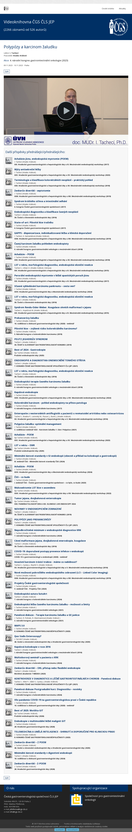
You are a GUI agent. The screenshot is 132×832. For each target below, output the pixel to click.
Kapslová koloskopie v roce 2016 (32, 646)
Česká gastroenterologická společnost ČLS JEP (31, 796)
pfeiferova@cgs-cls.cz (18, 809)
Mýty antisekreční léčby (27, 169)
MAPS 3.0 (19, 625)
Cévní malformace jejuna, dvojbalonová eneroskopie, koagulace (50, 540)
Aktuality (122, 8)
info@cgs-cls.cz (16, 812)
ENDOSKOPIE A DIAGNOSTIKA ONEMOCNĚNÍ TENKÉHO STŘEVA (49, 360)
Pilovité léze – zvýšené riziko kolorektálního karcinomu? (45, 328)
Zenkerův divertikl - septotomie (32, 190)
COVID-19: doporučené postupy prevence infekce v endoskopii (49, 551)
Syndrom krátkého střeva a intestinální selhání (40, 201)
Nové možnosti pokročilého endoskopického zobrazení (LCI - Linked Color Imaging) (61, 572)
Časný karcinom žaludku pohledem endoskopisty (41, 243)
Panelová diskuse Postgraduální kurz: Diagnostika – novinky (48, 689)
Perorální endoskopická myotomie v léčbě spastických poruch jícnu (51, 275)
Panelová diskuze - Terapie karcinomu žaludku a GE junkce (47, 614)
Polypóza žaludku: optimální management (37, 423)
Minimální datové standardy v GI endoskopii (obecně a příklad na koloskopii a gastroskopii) (65, 455)
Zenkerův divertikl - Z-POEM (30, 763)
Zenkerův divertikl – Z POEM (30, 742)
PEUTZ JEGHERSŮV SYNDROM (30, 339)
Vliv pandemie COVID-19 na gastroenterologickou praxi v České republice (55, 699)
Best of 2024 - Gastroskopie (29, 349)
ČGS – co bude (22, 477)
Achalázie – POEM (24, 254)
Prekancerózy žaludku (26, 317)
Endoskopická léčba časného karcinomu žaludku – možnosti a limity (52, 604)
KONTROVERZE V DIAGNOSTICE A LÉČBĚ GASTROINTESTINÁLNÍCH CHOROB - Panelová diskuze (67, 678)
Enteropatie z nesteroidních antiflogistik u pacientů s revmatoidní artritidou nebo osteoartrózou (69, 413)
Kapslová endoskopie (26, 392)
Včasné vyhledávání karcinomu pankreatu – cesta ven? (44, 286)
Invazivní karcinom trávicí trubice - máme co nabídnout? (45, 561)
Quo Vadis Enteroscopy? (27, 636)
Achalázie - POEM (24, 434)
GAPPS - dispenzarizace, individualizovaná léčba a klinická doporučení (52, 233)
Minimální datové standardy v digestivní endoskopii (43, 752)
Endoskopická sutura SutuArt (30, 593)
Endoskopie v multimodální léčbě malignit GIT (40, 721)
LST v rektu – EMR (24, 445)
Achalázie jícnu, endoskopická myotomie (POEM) (41, 158)
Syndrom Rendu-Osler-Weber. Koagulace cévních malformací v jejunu (52, 307)
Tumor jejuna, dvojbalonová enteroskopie (37, 498)
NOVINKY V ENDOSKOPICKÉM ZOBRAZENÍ (37, 508)
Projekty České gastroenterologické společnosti (41, 583)
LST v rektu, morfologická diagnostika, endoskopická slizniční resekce (53, 264)
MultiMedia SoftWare (91, 824)
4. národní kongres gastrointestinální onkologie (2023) (39, 60)
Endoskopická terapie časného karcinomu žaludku (42, 381)
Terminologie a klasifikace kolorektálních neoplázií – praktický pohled (53, 179)
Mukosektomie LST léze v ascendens (34, 487)
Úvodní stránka (108, 8)
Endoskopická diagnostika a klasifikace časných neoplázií (46, 211)
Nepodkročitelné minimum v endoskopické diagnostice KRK (47, 530)
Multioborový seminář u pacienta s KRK (36, 657)
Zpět (7, 71)
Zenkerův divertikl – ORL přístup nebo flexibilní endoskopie (47, 667)
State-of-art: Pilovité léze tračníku (33, 222)
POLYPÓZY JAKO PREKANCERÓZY (32, 519)
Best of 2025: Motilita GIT (28, 710)
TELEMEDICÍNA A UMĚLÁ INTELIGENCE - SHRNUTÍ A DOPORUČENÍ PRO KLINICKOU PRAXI (64, 731)
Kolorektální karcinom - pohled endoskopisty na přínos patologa (50, 402)
